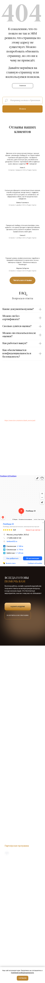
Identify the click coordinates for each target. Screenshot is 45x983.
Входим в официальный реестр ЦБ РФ (17, 854)
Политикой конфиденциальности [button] (22, 973)
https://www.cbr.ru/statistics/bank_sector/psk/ (20, 420)
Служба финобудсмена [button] (13, 865)
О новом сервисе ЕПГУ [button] (12, 868)
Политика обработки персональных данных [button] (19, 863)
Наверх (37, 860)
